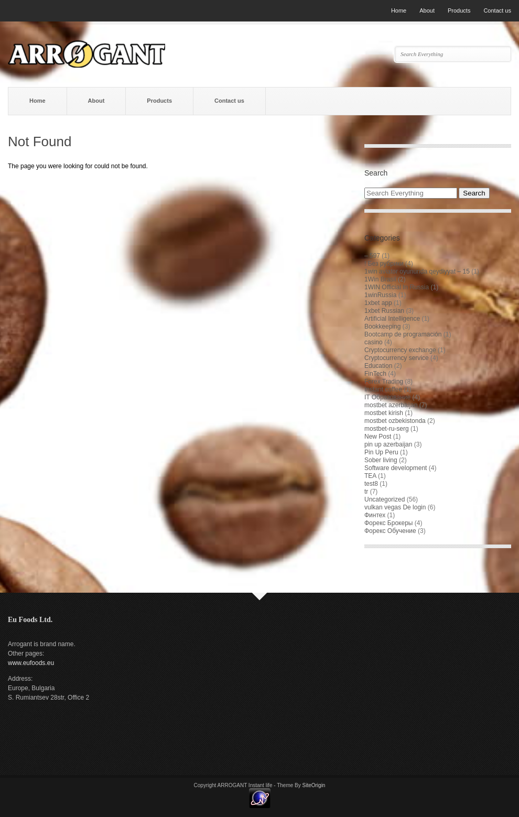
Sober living (380, 460)
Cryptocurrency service (396, 358)
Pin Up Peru (381, 452)
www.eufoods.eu (31, 663)
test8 (371, 483)
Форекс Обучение (390, 531)
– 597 (372, 255)
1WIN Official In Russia (396, 287)
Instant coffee (383, 389)
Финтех (374, 515)
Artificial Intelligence (392, 318)
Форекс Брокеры (388, 523)
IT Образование (387, 397)
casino (373, 342)
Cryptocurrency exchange (400, 350)
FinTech (375, 373)
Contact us (497, 10)
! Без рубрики (384, 263)
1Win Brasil (380, 279)
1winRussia (380, 295)
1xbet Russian (384, 310)
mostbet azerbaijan (390, 405)
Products (459, 10)
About (427, 10)
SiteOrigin (314, 785)
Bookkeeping (382, 326)
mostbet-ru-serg (386, 428)
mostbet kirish (383, 413)
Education (378, 365)
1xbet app (378, 303)
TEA (370, 476)
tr (366, 491)
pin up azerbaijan (388, 444)
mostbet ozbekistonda (395, 420)
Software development (395, 468)
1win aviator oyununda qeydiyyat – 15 (417, 271)
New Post (377, 436)
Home (398, 10)
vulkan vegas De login (395, 507)
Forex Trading (383, 381)
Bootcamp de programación (402, 334)
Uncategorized (384, 499)
